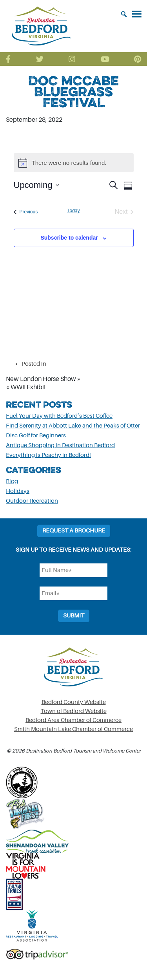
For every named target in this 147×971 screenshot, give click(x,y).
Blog (12, 481)
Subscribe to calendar (69, 238)
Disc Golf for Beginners (36, 435)
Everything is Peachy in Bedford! (48, 455)
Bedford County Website (74, 702)
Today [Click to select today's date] (73, 210)
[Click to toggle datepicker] (36, 185)
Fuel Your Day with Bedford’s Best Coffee (59, 416)
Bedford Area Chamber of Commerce (73, 720)
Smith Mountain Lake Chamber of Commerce (73, 729)
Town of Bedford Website (74, 711)
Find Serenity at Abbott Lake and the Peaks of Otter (73, 425)
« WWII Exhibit (26, 387)
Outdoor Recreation (32, 501)
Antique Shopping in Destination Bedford (60, 445)
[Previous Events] (26, 212)
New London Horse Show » (43, 379)
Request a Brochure (73, 530)
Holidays (17, 491)
